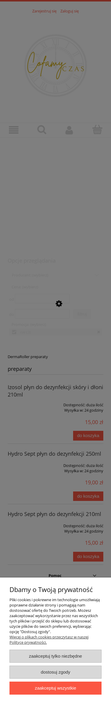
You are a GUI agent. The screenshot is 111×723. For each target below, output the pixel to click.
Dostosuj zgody (55, 672)
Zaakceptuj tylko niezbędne (55, 656)
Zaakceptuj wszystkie (55, 687)
